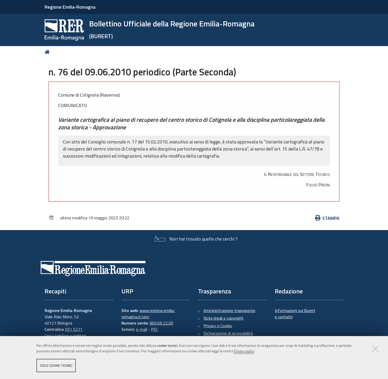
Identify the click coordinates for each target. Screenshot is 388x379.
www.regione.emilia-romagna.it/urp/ (148, 313)
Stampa (327, 218)
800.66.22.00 (161, 323)
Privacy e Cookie (217, 325)
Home (48, 52)
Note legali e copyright (223, 318)
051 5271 (74, 329)
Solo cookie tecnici (56, 365)
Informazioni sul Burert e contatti (295, 313)
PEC (154, 329)
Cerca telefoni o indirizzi (65, 335)
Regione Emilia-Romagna (70, 6)
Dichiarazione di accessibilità (228, 333)
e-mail (141, 329)
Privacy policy (244, 351)
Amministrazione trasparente (229, 310)
